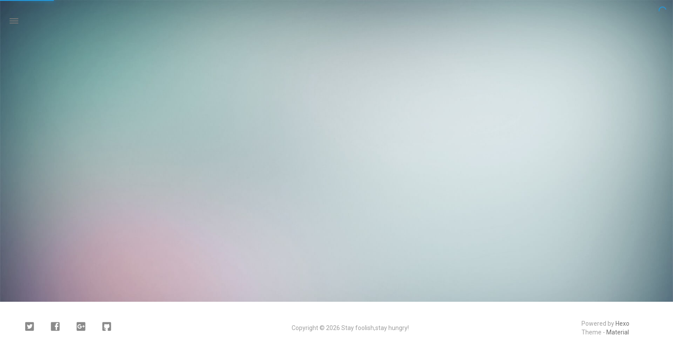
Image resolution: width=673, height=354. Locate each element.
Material (617, 332)
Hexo (622, 323)
